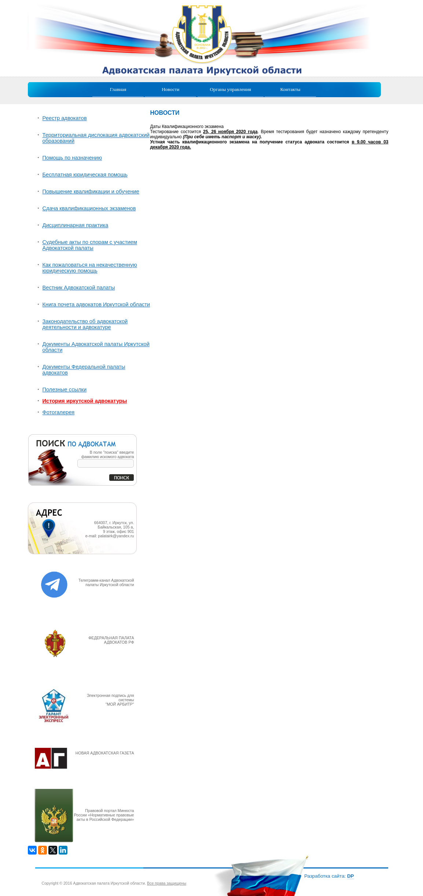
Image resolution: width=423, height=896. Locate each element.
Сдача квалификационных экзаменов (89, 208)
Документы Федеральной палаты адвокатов (84, 370)
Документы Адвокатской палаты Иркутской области (96, 347)
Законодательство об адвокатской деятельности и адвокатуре (85, 324)
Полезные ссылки (65, 389)
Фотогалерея (59, 412)
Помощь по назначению (72, 158)
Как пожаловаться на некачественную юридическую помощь (90, 268)
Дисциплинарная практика (75, 225)
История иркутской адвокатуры (85, 401)
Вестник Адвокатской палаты (79, 287)
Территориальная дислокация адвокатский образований (96, 138)
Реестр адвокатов (65, 118)
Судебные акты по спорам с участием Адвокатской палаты (90, 245)
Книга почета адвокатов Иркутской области (96, 304)
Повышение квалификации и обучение (91, 191)
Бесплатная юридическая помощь (85, 175)
